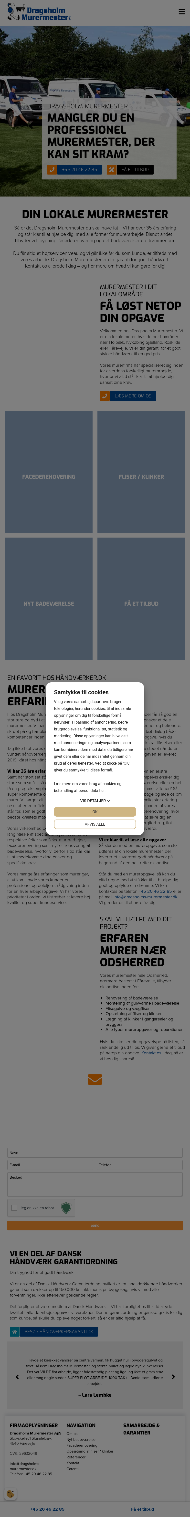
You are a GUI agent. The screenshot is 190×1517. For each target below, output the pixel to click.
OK (94, 812)
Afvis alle (95, 824)
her (102, 790)
